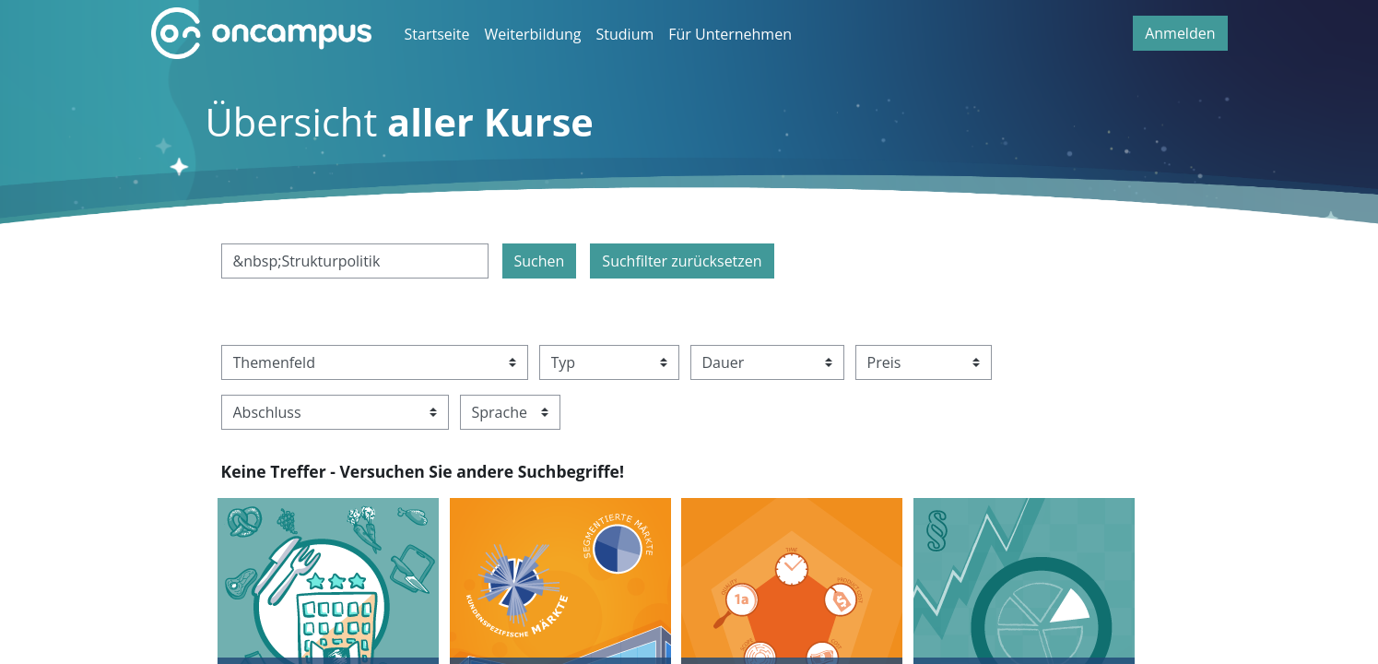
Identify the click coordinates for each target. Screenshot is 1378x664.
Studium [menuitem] (625, 34)
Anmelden (1180, 33)
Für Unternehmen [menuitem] (730, 34)
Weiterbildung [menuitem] (533, 34)
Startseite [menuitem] (437, 34)
